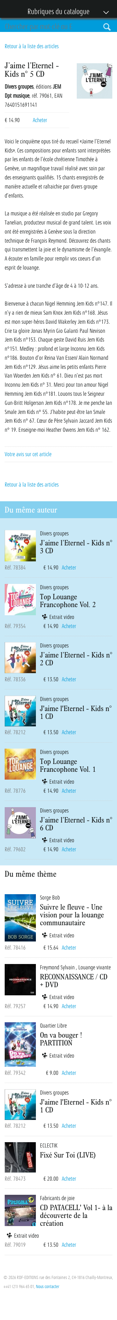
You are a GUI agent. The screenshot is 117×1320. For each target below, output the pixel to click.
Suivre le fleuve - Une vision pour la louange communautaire (72, 914)
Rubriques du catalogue (55, 12)
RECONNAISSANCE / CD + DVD (74, 980)
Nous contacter (47, 1286)
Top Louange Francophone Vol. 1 (68, 765)
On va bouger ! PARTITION (61, 1038)
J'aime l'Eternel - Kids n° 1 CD (76, 712)
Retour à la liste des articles (32, 46)
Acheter (40, 120)
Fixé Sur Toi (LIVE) (68, 1154)
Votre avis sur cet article (28, 454)
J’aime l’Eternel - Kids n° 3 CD (76, 546)
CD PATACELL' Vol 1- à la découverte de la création (76, 1215)
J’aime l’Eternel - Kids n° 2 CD (76, 658)
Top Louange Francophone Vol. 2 (68, 600)
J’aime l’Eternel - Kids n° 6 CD (76, 823)
